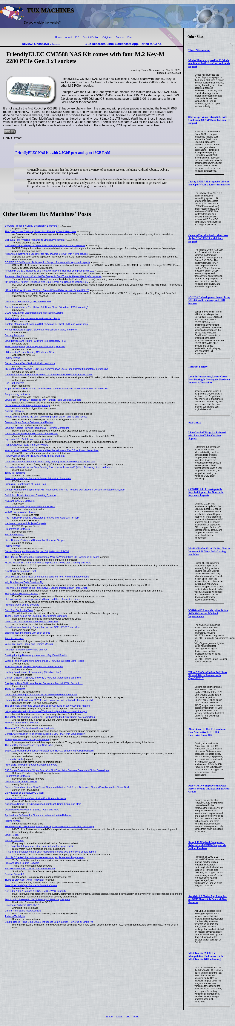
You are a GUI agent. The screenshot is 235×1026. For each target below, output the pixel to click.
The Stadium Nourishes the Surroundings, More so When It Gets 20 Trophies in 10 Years (52, 557)
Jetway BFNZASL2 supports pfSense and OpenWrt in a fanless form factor (209, 183)
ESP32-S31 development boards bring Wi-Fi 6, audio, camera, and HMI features (209, 300)
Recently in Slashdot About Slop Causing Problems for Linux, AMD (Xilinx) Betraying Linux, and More (58, 467)
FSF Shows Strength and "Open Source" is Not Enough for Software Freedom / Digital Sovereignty (57, 770)
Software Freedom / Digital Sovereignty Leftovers (31, 225)
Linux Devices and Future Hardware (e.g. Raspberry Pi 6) (35, 340)
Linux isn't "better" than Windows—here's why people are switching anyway (45, 857)
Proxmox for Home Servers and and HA (26, 649)
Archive (120, 37)
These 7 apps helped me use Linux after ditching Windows (36, 616)
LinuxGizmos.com (199, 50)
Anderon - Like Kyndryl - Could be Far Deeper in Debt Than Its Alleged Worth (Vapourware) (53, 276)
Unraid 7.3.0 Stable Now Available (23, 910)
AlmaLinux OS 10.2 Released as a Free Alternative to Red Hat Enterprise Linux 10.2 (207, 732)
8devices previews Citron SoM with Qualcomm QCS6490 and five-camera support (209, 120)
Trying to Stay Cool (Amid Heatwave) (24, 879)
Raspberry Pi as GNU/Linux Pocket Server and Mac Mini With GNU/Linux (44, 683)
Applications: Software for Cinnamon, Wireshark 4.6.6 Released (38, 815)
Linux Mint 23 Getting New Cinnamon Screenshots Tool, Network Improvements (47, 576)
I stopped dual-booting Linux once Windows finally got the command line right (46, 711)
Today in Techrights (15, 472)
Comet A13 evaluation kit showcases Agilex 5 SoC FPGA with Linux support (208, 238)
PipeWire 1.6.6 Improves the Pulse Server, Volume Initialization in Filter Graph (209, 788)
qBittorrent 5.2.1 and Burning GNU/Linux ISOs (29, 352)
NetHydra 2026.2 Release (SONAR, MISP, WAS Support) (35, 891)
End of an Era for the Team (19, 610)
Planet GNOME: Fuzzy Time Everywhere (26, 444)
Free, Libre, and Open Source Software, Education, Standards (38, 478)
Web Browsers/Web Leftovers (20, 512)
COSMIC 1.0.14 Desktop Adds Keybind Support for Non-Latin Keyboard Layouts (206, 492)
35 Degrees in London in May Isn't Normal (27, 739)
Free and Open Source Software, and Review (29, 422)
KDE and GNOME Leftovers (20, 500)
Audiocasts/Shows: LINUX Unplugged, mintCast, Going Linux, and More (43, 804)
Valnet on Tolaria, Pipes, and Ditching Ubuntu (29, 644)
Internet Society (198, 366)
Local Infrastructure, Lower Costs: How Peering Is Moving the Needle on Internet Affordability (209, 379)
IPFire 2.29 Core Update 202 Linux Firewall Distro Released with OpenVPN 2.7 (207, 675)
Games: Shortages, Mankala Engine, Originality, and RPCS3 (37, 551)
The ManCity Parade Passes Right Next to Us (29, 745)
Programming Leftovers (17, 394)
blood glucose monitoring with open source (27, 632)
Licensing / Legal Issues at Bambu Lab (25, 484)
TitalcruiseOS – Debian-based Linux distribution (30, 728)
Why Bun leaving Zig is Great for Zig (24, 582)
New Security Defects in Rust (20, 571)
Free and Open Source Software (22, 604)
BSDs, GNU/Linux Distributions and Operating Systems (34, 312)
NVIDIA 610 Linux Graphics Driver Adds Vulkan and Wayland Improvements (208, 613)
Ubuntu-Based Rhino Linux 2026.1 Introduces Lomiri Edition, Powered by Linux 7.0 (49, 921)
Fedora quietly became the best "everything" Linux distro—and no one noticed (46, 416)
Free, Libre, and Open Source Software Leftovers (31, 764)
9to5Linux (194, 422)
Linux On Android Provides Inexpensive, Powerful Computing (37, 427)
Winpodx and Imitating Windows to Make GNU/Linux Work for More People (44, 660)
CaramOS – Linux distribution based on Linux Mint (31, 433)
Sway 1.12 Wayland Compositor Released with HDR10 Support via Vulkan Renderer (207, 845)
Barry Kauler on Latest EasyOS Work (24, 792)
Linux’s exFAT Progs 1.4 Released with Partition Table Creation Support (207, 435)
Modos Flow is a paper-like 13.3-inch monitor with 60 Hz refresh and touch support (209, 63)
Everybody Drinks (14, 759)
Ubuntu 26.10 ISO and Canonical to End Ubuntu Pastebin (35, 798)
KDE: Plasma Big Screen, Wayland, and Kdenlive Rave (34, 666)
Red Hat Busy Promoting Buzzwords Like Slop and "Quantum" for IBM (42, 517)
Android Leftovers (14, 411)
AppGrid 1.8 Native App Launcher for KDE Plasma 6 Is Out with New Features (207, 899)
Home (58, 37)
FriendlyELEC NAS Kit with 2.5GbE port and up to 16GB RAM (62, 153)
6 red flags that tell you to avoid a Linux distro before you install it (39, 846)
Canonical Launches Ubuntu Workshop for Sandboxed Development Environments (49, 374)
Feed (130, 37)
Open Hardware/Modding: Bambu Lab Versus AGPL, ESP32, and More (42, 627)
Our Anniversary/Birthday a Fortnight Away (27, 405)
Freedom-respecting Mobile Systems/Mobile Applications (35, 346)
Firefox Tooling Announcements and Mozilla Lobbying (33, 318)
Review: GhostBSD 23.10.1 (41, 43)
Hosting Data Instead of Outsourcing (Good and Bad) (33, 672)
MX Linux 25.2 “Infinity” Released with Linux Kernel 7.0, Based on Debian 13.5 (46, 281)
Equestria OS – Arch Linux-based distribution (29, 439)
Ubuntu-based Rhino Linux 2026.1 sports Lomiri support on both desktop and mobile (49, 700)
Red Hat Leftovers (14, 383)
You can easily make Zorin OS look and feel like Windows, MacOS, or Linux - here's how (52, 450)
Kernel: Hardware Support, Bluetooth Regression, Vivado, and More (41, 329)
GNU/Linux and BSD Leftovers (21, 781)
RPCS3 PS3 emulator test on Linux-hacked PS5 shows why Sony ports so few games (50, 851)
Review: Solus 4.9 (14, 874)
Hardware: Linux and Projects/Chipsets (25, 523)
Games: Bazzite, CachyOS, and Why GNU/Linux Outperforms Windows (43, 677)
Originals (107, 37)
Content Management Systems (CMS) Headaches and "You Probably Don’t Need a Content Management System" (65, 489)
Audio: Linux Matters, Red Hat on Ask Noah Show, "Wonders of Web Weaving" (46, 307)
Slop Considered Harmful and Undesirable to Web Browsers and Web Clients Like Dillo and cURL (56, 388)
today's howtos (13, 357)
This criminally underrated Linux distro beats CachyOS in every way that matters (47, 705)
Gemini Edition (91, 37)
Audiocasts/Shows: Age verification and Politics (30, 506)
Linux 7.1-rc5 (12, 834)
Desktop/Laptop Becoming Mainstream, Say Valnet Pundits (36, 655)
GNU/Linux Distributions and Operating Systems (30, 495)
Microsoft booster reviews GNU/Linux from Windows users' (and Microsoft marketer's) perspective (56, 369)
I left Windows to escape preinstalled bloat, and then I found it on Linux (42, 599)
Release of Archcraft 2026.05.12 (22, 905)
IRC (77, 37)
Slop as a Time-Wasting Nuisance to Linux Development (34, 239)
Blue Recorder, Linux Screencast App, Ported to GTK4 (123, 43)
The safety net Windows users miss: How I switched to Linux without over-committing (50, 717)
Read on (10, 131)
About (68, 37)
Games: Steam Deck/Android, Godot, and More (30, 363)
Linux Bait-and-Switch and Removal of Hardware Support (35, 540)
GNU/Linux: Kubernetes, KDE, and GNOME (28, 301)
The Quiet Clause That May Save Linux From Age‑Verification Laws (40, 231)
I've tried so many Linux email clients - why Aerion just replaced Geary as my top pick (50, 461)
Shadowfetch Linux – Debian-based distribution (30, 868)
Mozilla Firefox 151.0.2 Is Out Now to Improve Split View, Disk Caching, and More (209, 551)
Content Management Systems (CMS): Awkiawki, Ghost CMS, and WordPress (46, 324)
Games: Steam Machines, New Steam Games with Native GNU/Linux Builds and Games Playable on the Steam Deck (67, 787)
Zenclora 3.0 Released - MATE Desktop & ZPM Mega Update (37, 899)
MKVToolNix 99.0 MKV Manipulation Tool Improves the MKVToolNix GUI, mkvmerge (206, 956)
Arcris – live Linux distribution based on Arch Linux (31, 621)
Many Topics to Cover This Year (22, 593)
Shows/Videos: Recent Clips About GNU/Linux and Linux (35, 456)
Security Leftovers (14, 335)
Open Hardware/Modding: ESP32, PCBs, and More (32, 809)
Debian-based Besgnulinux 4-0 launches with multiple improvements (41, 694)
